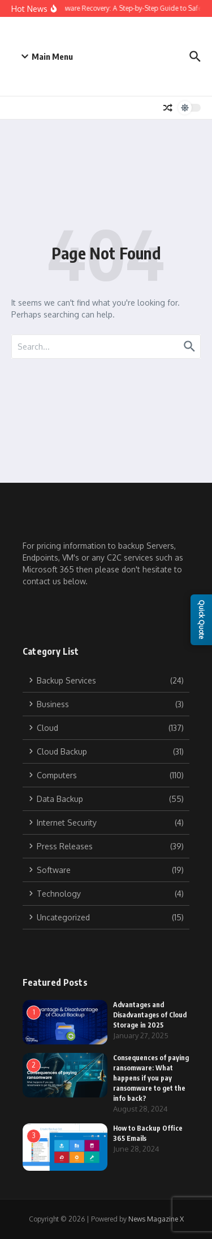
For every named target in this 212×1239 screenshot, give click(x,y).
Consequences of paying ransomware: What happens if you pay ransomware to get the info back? (151, 1078)
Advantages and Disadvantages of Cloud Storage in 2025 (150, 1014)
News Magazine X (156, 1219)
